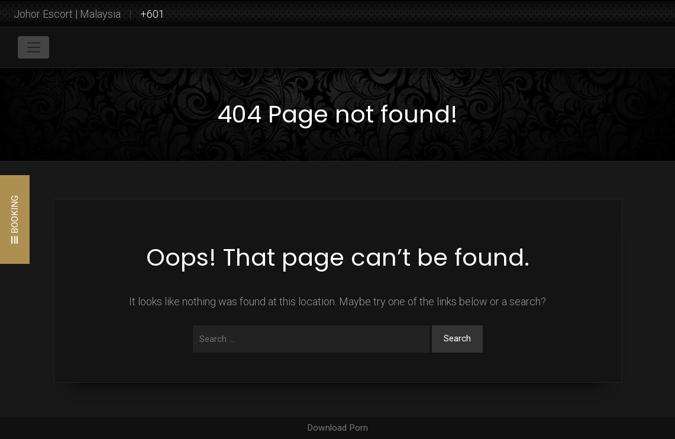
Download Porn (337, 427)
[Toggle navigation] (33, 47)
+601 (152, 14)
